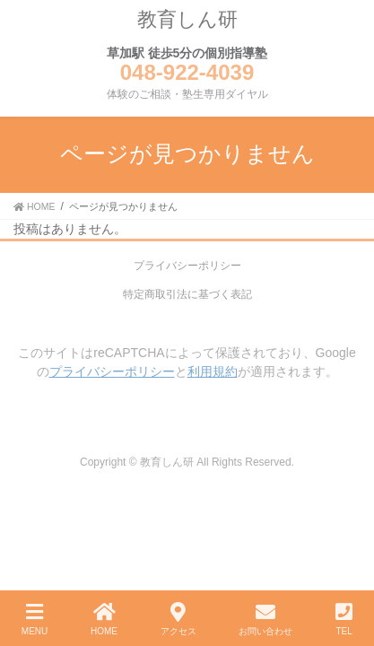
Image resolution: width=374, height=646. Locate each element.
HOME (104, 619)
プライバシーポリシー (187, 265)
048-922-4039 (187, 72)
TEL (343, 619)
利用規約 (212, 371)
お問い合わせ (265, 619)
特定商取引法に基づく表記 (187, 294)
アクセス (178, 619)
